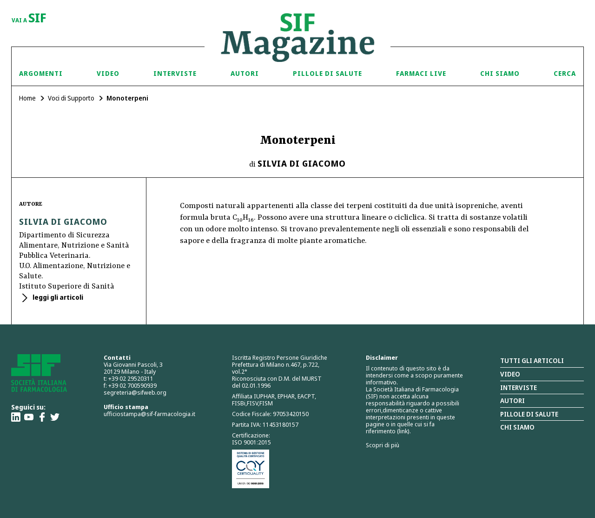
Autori (245, 73)
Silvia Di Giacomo (302, 163)
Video (108, 73)
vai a (29, 18)
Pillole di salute (529, 414)
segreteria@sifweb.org (135, 392)
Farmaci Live (421, 73)
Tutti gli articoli (532, 360)
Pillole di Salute (327, 73)
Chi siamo (500, 73)
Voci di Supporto (71, 98)
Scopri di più (382, 445)
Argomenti (41, 73)
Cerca (565, 73)
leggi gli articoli (57, 297)
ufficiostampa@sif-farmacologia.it (149, 414)
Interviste (175, 73)
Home (27, 98)
